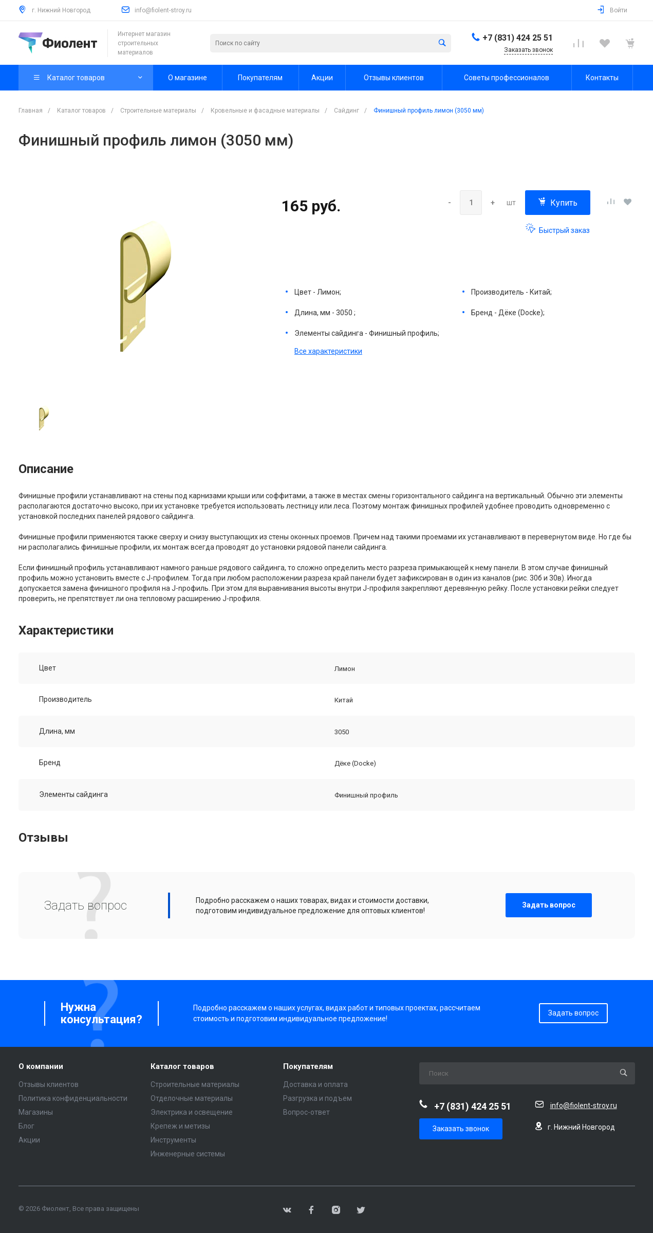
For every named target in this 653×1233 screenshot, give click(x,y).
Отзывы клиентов (48, 1084)
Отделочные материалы (192, 1098)
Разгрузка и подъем (317, 1098)
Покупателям (308, 1066)
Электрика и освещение (192, 1112)
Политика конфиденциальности (72, 1098)
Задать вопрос (548, 905)
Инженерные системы (188, 1154)
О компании (40, 1066)
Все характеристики (328, 351)
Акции (29, 1140)
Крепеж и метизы (180, 1126)
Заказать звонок (461, 1129)
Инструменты (173, 1140)
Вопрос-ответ (306, 1112)
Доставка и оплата (315, 1084)
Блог (26, 1126)
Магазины (35, 1112)
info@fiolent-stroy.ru (163, 10)
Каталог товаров (182, 1066)
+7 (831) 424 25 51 (517, 38)
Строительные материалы (195, 1084)
